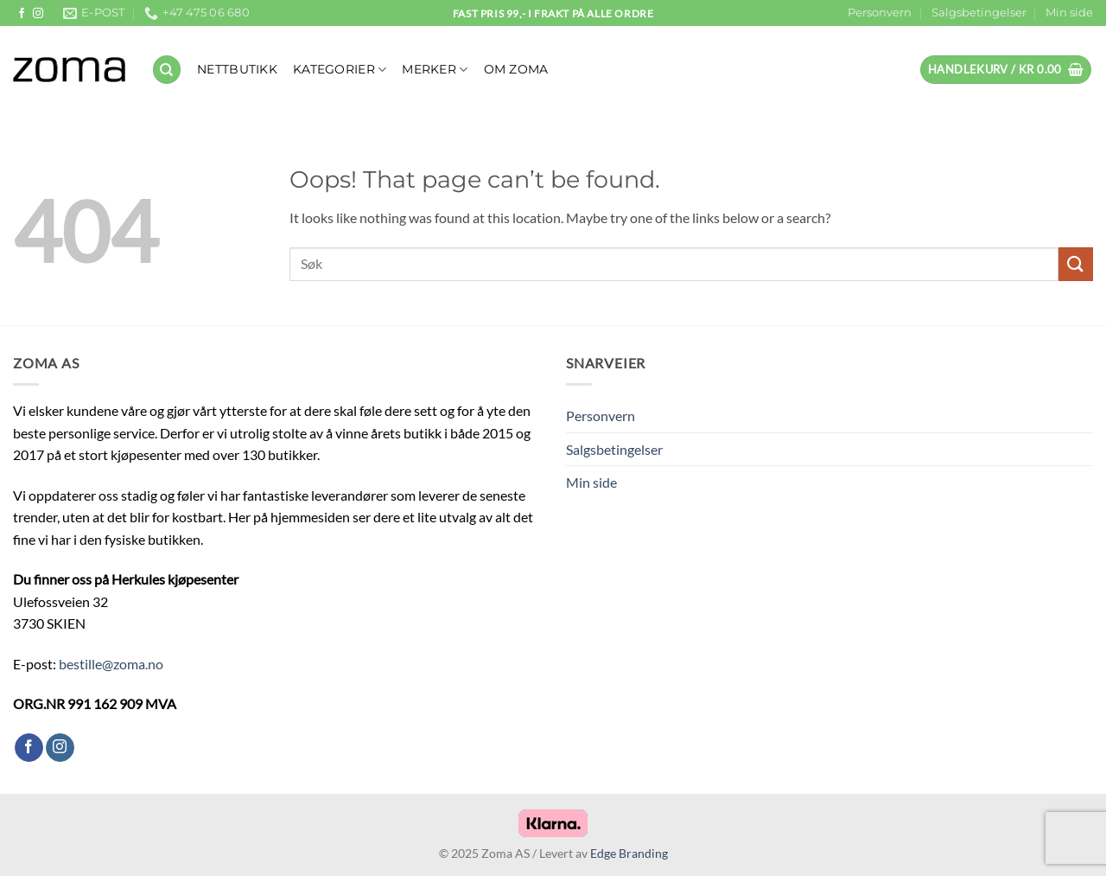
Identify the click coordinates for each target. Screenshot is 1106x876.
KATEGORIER (339, 69)
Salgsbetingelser (979, 12)
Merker (434, 69)
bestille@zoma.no (111, 663)
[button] (1005, 69)
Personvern (880, 12)
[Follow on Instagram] (38, 14)
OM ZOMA (516, 69)
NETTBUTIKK (237, 69)
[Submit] (1075, 264)
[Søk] (167, 69)
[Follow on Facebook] (21, 14)
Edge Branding (629, 853)
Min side (1069, 12)
